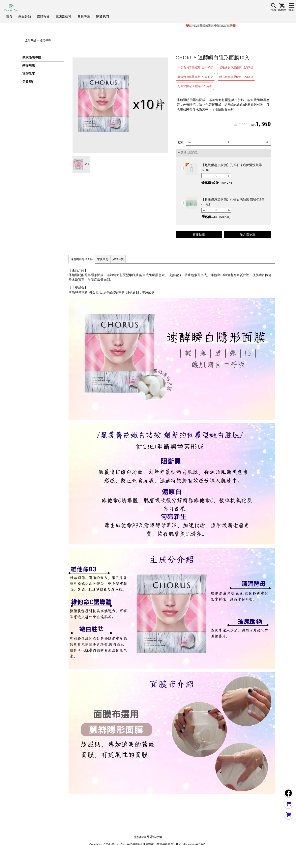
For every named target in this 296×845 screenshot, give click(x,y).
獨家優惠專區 (31, 57)
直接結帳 (198, 234)
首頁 (9, 16)
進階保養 (45, 40)
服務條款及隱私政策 (148, 837)
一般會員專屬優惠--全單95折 (195, 67)
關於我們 (102, 16)
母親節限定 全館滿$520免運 (195, 86)
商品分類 (24, 16)
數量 (181, 142)
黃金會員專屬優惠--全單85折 (195, 76)
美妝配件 (28, 82)
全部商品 (30, 40)
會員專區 (83, 16)
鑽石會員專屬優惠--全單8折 (236, 76)
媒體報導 (43, 16)
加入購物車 (247, 234)
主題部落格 (64, 16)
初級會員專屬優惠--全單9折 (236, 67)
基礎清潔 (28, 65)
